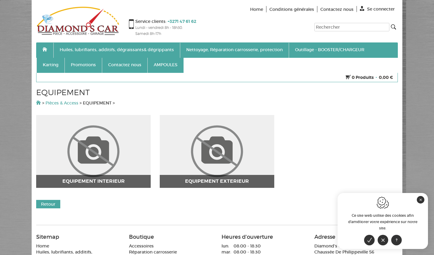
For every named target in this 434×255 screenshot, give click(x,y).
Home (42, 246)
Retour (48, 204)
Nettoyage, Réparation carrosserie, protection (234, 49)
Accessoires (141, 246)
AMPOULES (166, 64)
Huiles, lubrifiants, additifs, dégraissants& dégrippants (117, 49)
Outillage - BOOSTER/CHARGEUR (329, 49)
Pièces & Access (62, 103)
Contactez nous (124, 64)
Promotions (83, 64)
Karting (50, 64)
